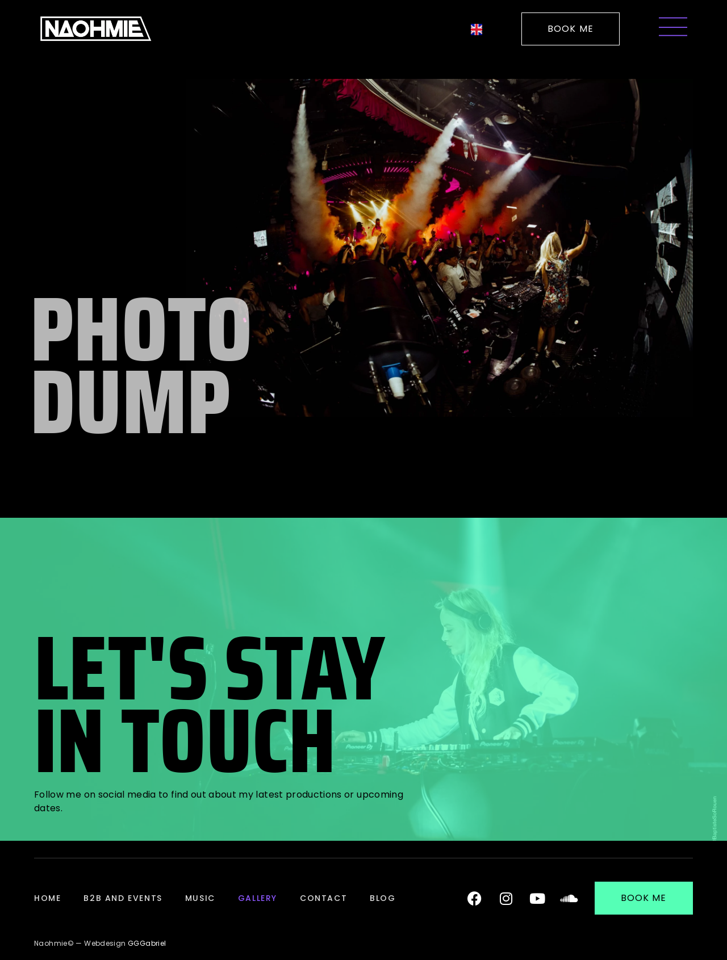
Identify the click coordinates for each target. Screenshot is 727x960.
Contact (323, 898)
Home (47, 898)
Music (200, 898)
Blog (382, 898)
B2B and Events (122, 898)
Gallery (257, 898)
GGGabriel (147, 943)
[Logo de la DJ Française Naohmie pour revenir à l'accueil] (96, 28)
